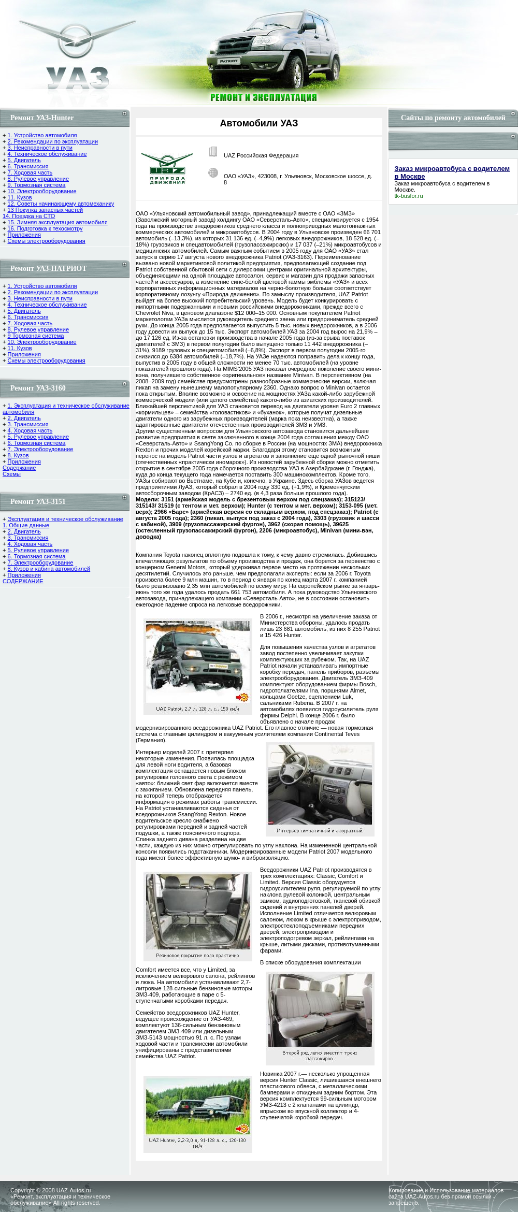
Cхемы (12, 474)
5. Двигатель (23, 160)
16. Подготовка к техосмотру (44, 228)
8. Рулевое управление (38, 179)
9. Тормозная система (36, 185)
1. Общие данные (26, 525)
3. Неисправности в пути (39, 148)
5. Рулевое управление (38, 437)
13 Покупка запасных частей (45, 210)
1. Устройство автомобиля (42, 135)
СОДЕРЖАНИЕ (23, 581)
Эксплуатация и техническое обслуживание (65, 519)
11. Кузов (19, 197)
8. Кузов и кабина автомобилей (48, 569)
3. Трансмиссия (27, 424)
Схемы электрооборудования (46, 241)
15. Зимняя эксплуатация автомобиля (57, 222)
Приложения (23, 235)
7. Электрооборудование (40, 449)
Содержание (19, 468)
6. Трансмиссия (27, 166)
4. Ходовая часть (29, 430)
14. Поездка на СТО (29, 216)
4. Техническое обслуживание (47, 154)
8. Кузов (17, 455)
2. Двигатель (23, 418)
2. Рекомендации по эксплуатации (52, 141)
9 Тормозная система (35, 336)
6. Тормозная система (36, 443)
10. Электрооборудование (41, 191)
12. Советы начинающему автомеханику (60, 203)
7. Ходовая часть (29, 172)
